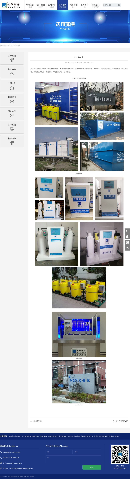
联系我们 (95, 6)
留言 (48, 457)
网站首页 (29, 6)
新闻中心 (51, 6)
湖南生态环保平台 (87, 436)
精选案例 (73, 6)
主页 (12, 45)
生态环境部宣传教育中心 (30, 436)
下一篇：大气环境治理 (120, 421)
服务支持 (84, 6)
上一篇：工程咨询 (36, 421)
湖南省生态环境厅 (15, 436)
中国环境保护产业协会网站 (57, 436)
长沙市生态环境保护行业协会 (104, 436)
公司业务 (62, 6)
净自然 (117, 436)
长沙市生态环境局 (74, 436)
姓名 (48, 452)
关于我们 (40, 6)
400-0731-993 (127, 231)
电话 (76, 452)
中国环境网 (43, 436)
